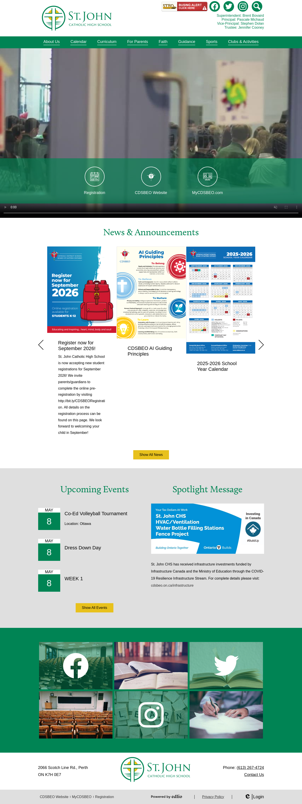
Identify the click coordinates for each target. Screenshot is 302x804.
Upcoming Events (94, 489)
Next (261, 345)
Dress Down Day (83, 547)
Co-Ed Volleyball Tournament (96, 513)
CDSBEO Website (54, 797)
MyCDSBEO (82, 797)
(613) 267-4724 (250, 767)
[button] (51, 42)
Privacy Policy (213, 797)
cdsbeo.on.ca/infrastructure (172, 585)
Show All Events (94, 608)
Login (254, 797)
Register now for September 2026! (77, 345)
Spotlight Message (207, 489)
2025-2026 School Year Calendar (217, 366)
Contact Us (254, 774)
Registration (104, 797)
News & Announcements (151, 232)
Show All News (151, 455)
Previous (40, 345)
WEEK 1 (74, 578)
